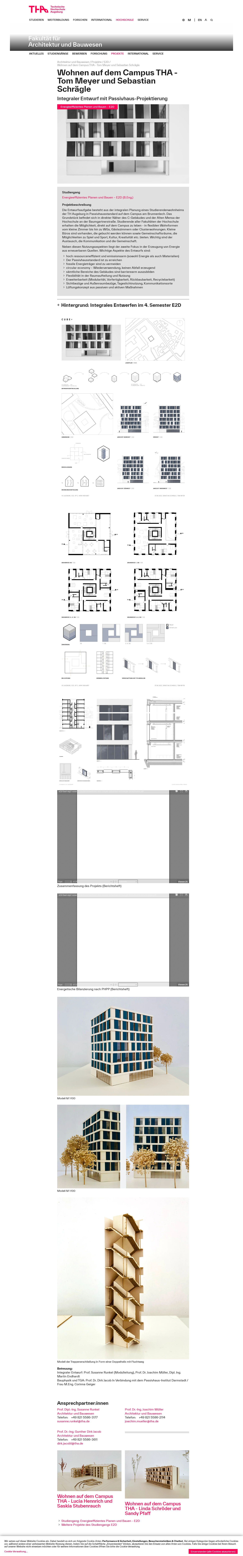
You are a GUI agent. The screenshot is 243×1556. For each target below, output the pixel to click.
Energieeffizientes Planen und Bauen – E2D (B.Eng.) (97, 197)
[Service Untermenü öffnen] (144, 20)
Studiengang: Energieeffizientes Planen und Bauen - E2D (100, 1521)
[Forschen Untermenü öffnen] (81, 20)
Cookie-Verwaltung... (16, 1551)
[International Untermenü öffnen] (102, 20)
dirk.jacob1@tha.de (70, 1443)
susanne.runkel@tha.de (73, 1421)
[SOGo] (183, 20)
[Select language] (200, 20)
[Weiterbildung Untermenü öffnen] (59, 20)
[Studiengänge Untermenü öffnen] (59, 54)
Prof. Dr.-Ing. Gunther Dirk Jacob (79, 1431)
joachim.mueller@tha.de (142, 1421)
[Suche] (212, 20)
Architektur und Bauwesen (75, 1413)
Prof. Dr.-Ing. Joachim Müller (144, 1409)
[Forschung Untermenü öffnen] (100, 54)
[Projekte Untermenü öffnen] (118, 54)
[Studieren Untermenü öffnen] (37, 20)
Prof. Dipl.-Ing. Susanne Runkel (78, 1409)
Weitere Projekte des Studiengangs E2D (89, 1524)
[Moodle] (189, 20)
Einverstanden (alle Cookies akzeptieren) (213, 1551)
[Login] (206, 20)
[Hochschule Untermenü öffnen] (126, 20)
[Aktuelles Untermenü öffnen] (37, 54)
